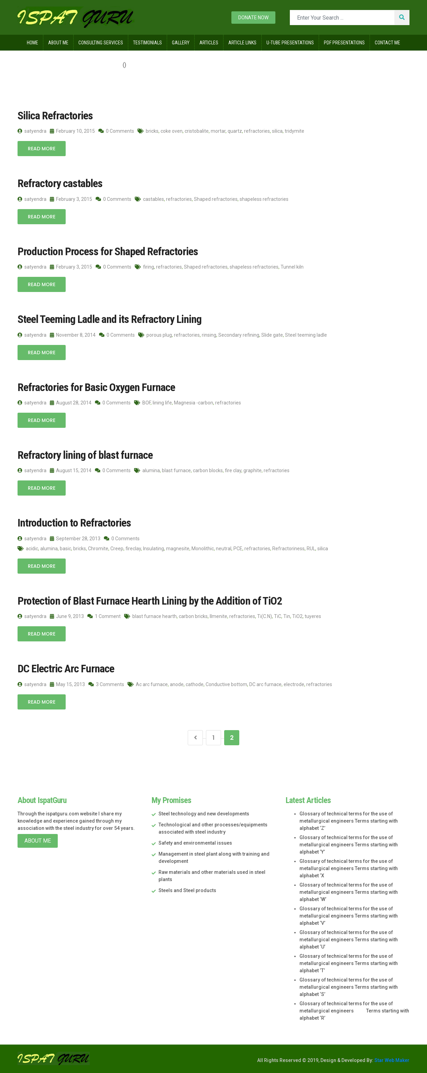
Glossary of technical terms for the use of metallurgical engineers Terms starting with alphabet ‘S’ (348, 987)
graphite (252, 470)
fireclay (133, 548)
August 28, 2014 (70, 402)
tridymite (294, 131)
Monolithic (202, 548)
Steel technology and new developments (203, 813)
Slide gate (272, 335)
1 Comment (104, 616)
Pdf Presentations (344, 42)
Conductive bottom (226, 684)
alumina (151, 470)
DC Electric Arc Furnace (66, 668)
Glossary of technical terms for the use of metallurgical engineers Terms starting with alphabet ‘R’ (354, 1011)
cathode (195, 684)
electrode (294, 684)
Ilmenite (218, 616)
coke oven (172, 131)
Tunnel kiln (292, 267)
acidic (32, 548)
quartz (235, 131)
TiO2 (297, 616)
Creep (116, 548)
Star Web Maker (391, 1060)
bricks (152, 131)
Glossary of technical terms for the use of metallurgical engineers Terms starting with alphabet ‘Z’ (348, 821)
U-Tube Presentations (290, 42)
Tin (286, 616)
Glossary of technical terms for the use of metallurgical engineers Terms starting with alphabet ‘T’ (348, 963)
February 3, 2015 (71, 199)
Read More (41, 148)
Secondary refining (238, 335)
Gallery (180, 42)
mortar (218, 131)
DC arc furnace (265, 684)
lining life (162, 402)
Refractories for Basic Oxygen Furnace (96, 387)
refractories (257, 131)
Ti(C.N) (264, 616)
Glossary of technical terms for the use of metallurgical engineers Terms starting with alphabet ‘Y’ (348, 845)
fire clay (233, 470)
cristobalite (197, 131)
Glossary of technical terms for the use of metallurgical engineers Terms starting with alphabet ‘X (348, 868)
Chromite (98, 548)
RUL (311, 548)
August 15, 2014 (70, 470)
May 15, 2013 (67, 684)
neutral (223, 548)
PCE (237, 548)
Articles (208, 42)
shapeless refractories (264, 199)
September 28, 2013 (75, 538)
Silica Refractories (55, 115)
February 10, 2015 (72, 131)
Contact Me (387, 42)
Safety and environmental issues (195, 843)
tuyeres (313, 616)
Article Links (242, 42)
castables (153, 199)
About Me (58, 42)
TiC (277, 616)
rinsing (209, 335)
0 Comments (116, 131)
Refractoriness (288, 548)
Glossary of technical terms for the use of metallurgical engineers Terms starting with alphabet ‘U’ (348, 940)
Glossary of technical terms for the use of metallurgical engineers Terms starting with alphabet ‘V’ (348, 916)
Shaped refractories (216, 199)
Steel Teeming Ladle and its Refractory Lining (109, 319)
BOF (146, 402)
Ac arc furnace (152, 684)
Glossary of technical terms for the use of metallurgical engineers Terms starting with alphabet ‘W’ (348, 892)
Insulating (153, 548)
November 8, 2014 (73, 335)
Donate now (253, 17)
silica (277, 131)
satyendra (32, 131)
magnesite (177, 548)
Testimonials (147, 42)
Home (32, 42)
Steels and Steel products (187, 890)
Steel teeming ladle (306, 335)
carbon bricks (193, 616)
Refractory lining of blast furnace (85, 455)
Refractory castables (60, 183)
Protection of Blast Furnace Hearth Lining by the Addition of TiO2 (150, 600)
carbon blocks (208, 470)
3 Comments (106, 684)
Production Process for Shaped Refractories (108, 251)
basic (65, 548)
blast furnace (176, 470)
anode (177, 684)
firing (148, 267)
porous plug (159, 335)
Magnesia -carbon (193, 402)
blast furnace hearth (154, 616)
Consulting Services (100, 42)
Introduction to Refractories (74, 522)
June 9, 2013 (67, 616)
